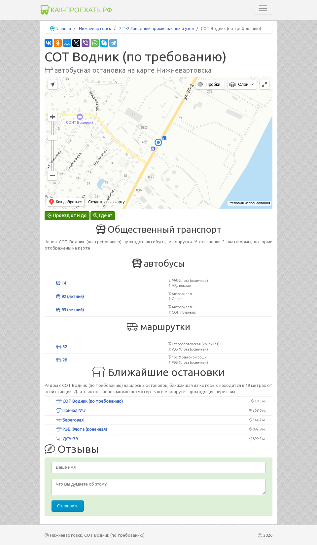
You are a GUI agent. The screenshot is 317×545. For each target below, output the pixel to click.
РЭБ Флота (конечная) (81, 429)
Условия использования (250, 203)
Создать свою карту (106, 202)
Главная (63, 28)
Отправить (67, 505)
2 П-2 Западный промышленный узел (156, 28)
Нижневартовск (95, 28)
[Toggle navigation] (263, 8)
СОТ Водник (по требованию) (89, 401)
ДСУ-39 (67, 438)
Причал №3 (71, 410)
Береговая (70, 420)
